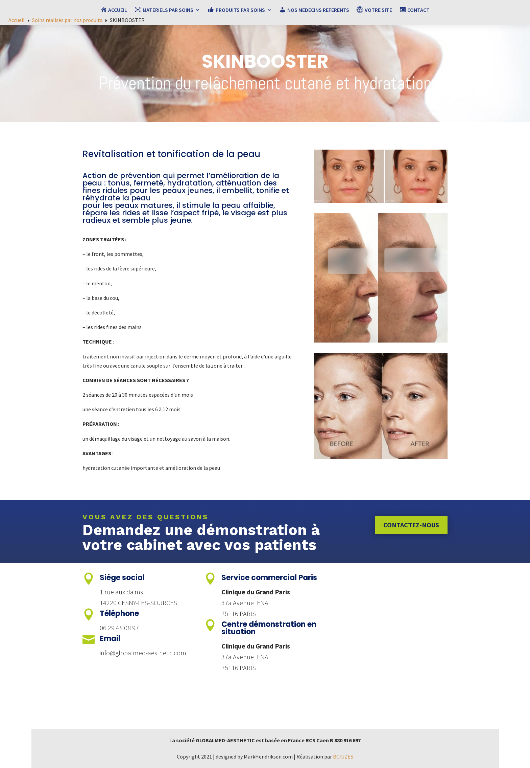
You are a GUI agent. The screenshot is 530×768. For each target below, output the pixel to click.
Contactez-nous (411, 525)
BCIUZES (343, 756)
